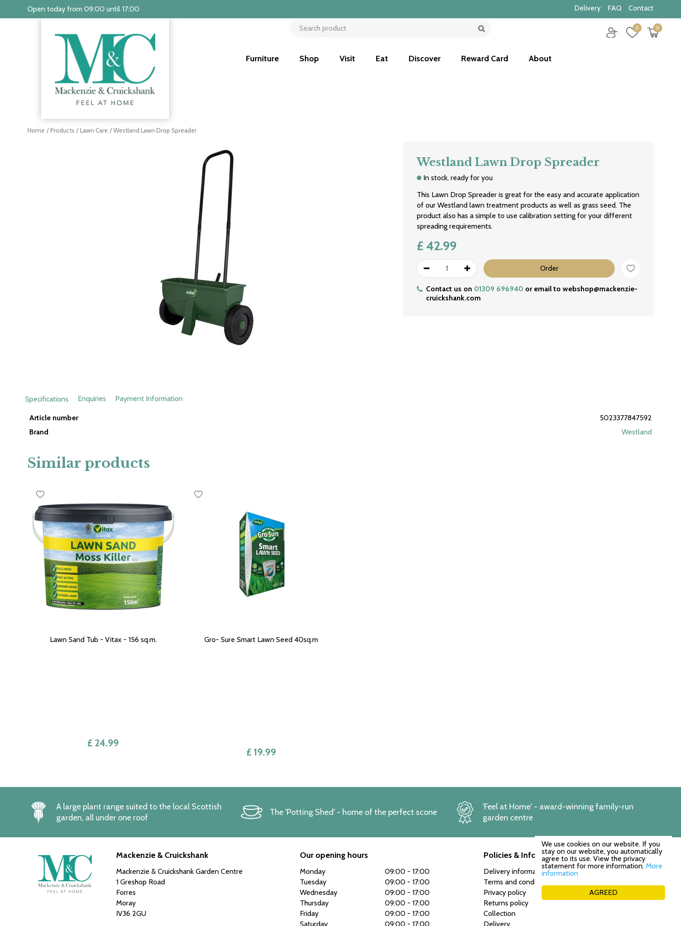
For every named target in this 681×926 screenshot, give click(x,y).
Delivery (497, 829)
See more (315, 870)
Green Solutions (496, 907)
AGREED (603, 892)
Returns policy (506, 808)
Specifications (47, 399)
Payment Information (149, 398)
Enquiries (92, 398)
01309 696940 (498, 288)
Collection (500, 819)
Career (494, 840)
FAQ (491, 850)
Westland (637, 432)
